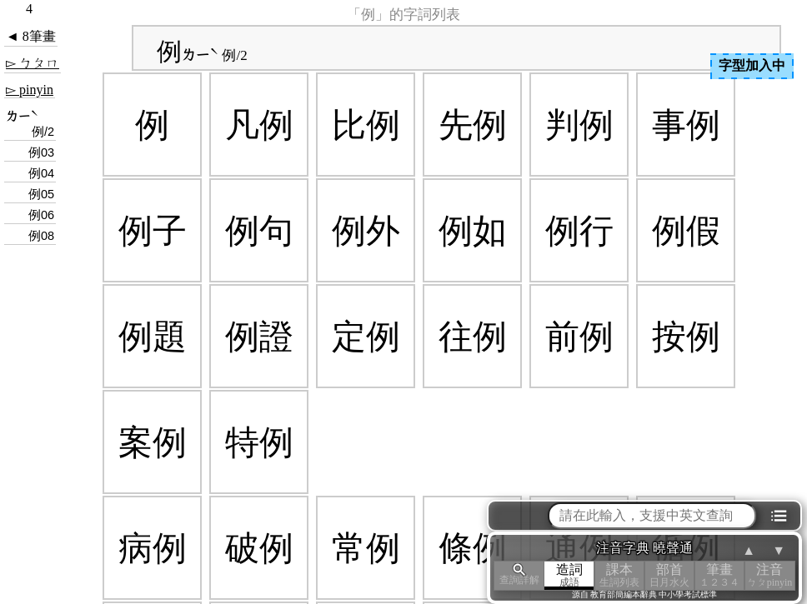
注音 (769, 575)
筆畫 (719, 575)
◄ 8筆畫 (31, 36)
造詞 (569, 575)
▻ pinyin (29, 89)
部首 (669, 575)
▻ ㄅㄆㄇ (32, 63)
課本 (619, 575)
